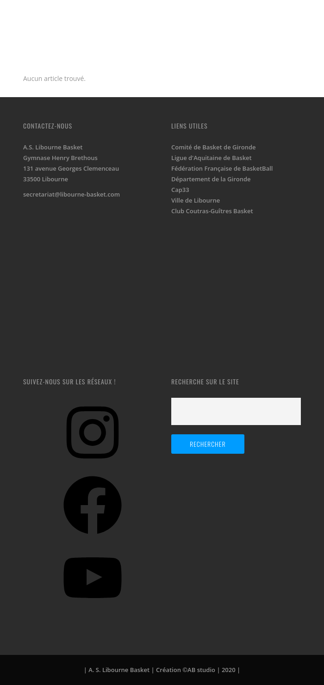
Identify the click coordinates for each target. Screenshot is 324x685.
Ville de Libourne (195, 200)
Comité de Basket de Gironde (213, 147)
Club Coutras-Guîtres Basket (212, 211)
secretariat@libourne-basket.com (71, 194)
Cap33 (180, 189)
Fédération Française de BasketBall (222, 168)
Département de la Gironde (211, 179)
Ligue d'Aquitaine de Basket (211, 158)
